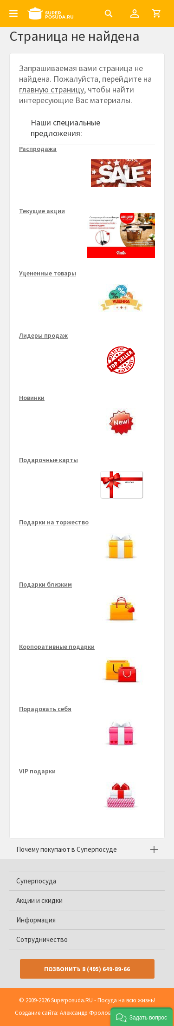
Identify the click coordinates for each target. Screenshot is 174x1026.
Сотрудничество (42, 939)
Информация (36, 919)
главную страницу (51, 89)
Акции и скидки (39, 900)
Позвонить (87, 969)
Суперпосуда (36, 880)
